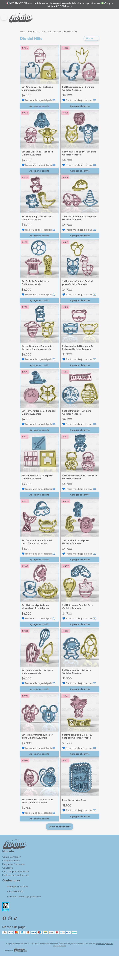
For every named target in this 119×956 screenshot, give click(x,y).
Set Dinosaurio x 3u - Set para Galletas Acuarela (78, 88)
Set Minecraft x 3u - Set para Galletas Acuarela (37, 477)
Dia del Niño (70, 31)
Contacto (7, 867)
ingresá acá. (100, 944)
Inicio (24, 31)
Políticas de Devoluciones (15, 875)
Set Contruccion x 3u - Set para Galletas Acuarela (79, 218)
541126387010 (12, 892)
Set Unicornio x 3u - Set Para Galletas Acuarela (77, 607)
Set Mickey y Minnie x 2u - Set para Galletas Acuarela (37, 736)
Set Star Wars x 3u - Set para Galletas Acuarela (37, 153)
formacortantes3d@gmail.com (21, 897)
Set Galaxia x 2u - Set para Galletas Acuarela (76, 671)
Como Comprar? (11, 856)
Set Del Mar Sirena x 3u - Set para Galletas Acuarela (37, 542)
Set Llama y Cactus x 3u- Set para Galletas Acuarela (77, 283)
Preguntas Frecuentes (13, 864)
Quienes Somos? (11, 860)
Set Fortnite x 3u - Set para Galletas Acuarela (76, 412)
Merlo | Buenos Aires (15, 887)
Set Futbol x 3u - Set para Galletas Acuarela (35, 283)
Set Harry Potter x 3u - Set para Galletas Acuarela (39, 412)
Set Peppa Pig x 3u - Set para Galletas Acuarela (37, 218)
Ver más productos (60, 826)
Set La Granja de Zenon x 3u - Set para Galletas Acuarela (38, 348)
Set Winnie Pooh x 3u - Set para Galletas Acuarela (79, 153)
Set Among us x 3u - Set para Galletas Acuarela (37, 88)
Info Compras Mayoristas (15, 871)
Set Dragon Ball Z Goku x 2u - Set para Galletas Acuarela (78, 736)
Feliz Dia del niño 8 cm (74, 800)
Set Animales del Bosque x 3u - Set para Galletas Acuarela (78, 348)
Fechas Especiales (53, 31)
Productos (35, 31)
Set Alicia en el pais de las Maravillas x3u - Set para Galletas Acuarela (35, 607)
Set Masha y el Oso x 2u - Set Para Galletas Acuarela (37, 801)
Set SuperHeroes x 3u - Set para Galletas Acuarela (79, 477)
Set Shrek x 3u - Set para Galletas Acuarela (75, 542)
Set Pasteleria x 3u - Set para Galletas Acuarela (37, 671)
